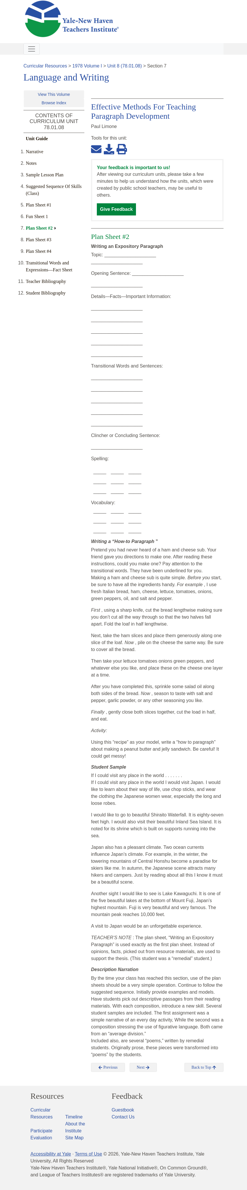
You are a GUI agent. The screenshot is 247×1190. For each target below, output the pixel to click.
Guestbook (123, 1109)
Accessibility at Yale (50, 1153)
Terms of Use (88, 1153)
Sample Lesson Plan (44, 174)
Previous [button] (108, 1067)
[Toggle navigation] (31, 49)
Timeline (74, 1116)
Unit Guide (37, 138)
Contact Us (123, 1116)
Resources (47, 1096)
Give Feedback (116, 209)
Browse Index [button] (54, 102)
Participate (41, 1130)
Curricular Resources (45, 65)
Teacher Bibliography (46, 281)
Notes (31, 163)
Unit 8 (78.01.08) (124, 65)
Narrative (34, 151)
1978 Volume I (87, 65)
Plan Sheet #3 (38, 239)
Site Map (74, 1137)
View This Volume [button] (54, 94)
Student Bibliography (46, 292)
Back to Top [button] (204, 1067)
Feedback (127, 1096)
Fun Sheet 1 (37, 216)
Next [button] (143, 1067)
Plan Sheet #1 (38, 204)
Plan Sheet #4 (38, 251)
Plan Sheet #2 (39, 228)
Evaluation (41, 1137)
